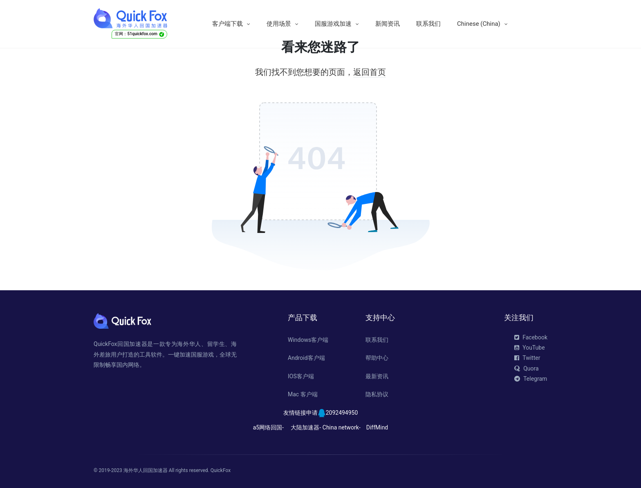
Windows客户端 (308, 340)
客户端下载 (227, 23)
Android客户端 (306, 358)
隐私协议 (376, 394)
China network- (342, 427)
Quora (526, 368)
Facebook (530, 337)
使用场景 (279, 23)
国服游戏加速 (333, 23)
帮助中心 (376, 358)
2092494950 (342, 412)
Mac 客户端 (303, 394)
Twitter (527, 358)
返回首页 (369, 72)
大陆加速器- (306, 427)
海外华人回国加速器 (145, 470)
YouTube (529, 347)
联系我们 (428, 23)
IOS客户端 (301, 376)
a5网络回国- (268, 427)
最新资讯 (376, 376)
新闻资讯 (387, 23)
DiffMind (377, 427)
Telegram (530, 378)
